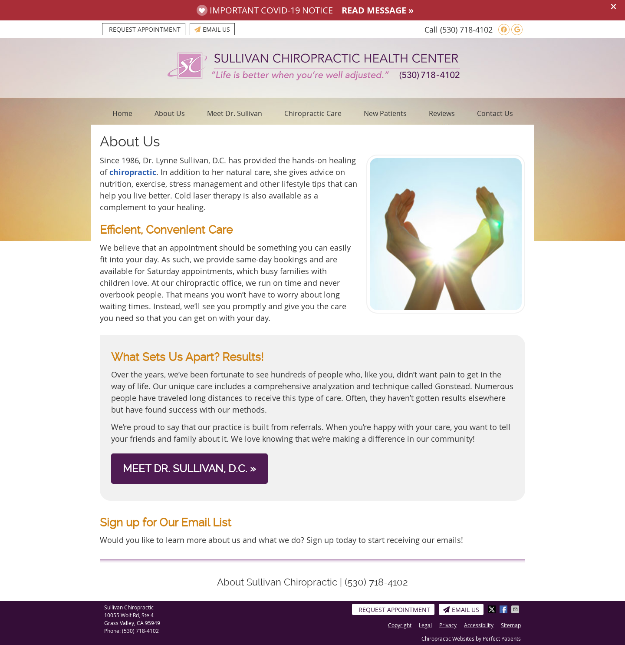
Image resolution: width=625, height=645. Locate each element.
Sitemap (511, 625)
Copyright (399, 625)
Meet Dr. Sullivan (234, 113)
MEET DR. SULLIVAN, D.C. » (189, 469)
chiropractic (132, 172)
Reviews (442, 113)
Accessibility (478, 625)
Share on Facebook (504, 609)
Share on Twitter (492, 609)
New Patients (385, 113)
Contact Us (495, 113)
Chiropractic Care (313, 113)
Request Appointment (145, 29)
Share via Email (516, 609)
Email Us (212, 29)
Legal (425, 625)
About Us (170, 113)
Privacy (448, 625)
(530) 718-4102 (466, 29)
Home (122, 113)
